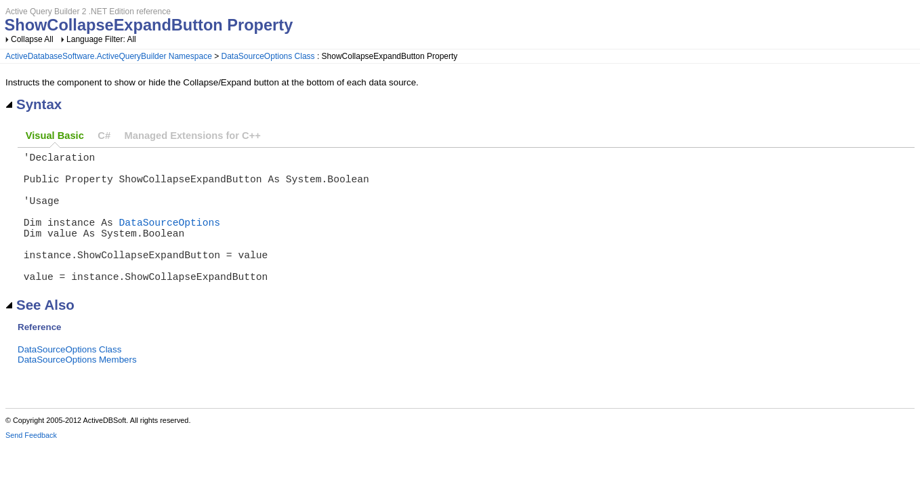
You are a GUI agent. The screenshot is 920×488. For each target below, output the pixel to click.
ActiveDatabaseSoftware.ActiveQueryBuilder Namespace (108, 56)
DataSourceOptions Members (77, 389)
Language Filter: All (101, 39)
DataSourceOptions (170, 238)
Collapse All (32, 39)
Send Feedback (31, 465)
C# (104, 135)
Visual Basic (55, 135)
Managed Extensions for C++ (193, 135)
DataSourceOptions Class (268, 56)
